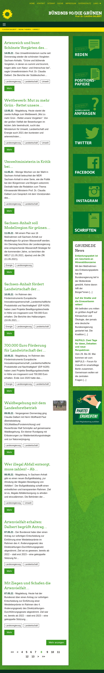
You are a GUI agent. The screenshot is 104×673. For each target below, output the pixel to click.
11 (58, 651)
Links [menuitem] (95, 3)
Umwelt (36, 29)
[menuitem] (32, 3)
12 (27, 655)
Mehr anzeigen (56, 641)
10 (52, 651)
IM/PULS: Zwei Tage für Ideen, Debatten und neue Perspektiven (86, 345)
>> (43, 655)
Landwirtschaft (31, 81)
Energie (9, 265)
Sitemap (51, 3)
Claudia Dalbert (9, 29)
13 (33, 655)
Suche (60, 3)
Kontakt (41, 3)
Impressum (71, 3)
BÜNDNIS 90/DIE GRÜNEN (75, 13)
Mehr (9, 88)
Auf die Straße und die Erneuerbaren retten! (85, 301)
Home (32, 3)
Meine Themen (25, 29)
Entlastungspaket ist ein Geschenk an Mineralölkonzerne (86, 259)
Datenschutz (84, 3)
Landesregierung (13, 81)
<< (12, 651)
